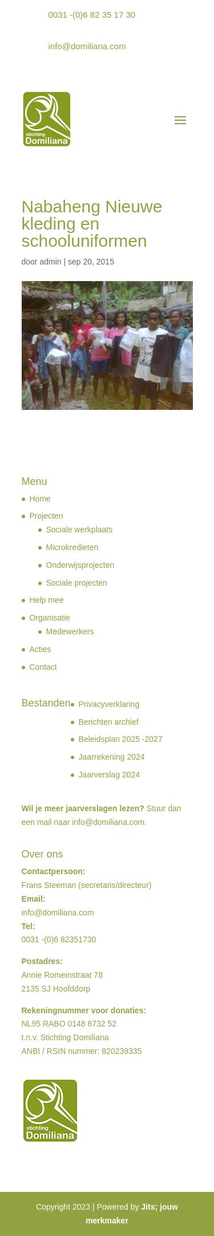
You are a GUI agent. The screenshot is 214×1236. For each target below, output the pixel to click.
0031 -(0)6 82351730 (59, 939)
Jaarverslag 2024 (109, 774)
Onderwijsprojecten (80, 565)
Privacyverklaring (109, 704)
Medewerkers (70, 631)
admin (50, 261)
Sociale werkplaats (79, 529)
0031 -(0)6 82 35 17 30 (92, 14)
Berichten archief (109, 721)
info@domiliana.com (87, 46)
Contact (43, 667)
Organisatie (50, 617)
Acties (40, 649)
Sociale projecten (76, 582)
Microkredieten (72, 547)
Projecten (46, 515)
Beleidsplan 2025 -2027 (121, 739)
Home (40, 498)
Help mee (47, 600)
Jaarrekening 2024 (112, 756)
